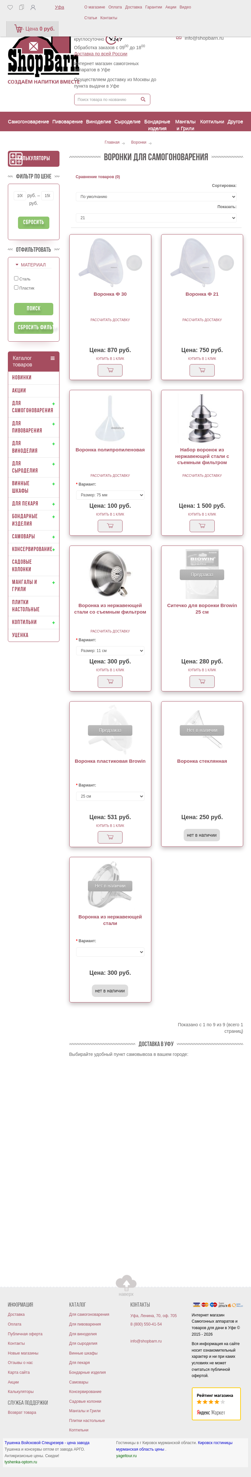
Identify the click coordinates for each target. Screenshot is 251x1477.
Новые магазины (23, 1353)
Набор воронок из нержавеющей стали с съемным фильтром (202, 456)
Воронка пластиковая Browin (110, 761)
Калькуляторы (33, 159)
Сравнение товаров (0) (98, 177)
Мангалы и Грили (85, 1411)
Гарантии (153, 7)
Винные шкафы (83, 1353)
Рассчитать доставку (110, 320)
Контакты (108, 18)
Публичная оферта (25, 1334)
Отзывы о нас (20, 1362)
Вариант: (87, 484)
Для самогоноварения (89, 1314)
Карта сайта (19, 1372)
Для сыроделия (83, 1343)
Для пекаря (79, 1362)
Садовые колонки (85, 1401)
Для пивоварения (85, 1324)
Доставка (133, 7)
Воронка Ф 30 (110, 294)
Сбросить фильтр (35, 328)
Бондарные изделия (87, 1372)
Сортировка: (224, 185)
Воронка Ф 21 (202, 294)
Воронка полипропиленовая (110, 449)
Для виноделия (83, 1334)
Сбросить (33, 223)
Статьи (90, 18)
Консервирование (85, 1391)
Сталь (22, 278)
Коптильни (79, 1430)
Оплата (115, 7)
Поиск (34, 309)
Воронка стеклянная (202, 761)
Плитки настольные (87, 1420)
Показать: (227, 207)
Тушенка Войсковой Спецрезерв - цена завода (47, 1443)
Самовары (79, 1382)
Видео (185, 7)
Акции (170, 7)
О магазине (94, 7)
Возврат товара (22, 1412)
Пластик (24, 288)
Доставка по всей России (100, 53)
